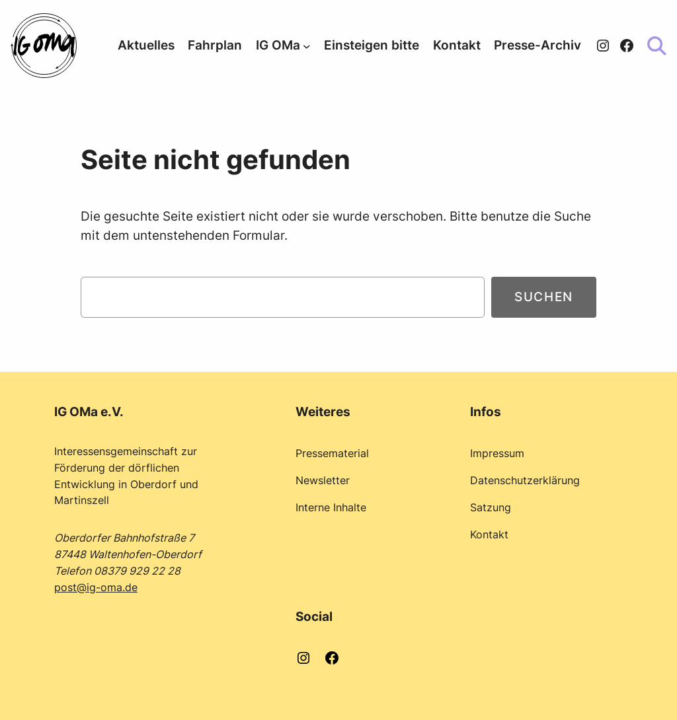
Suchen (543, 297)
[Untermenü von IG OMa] (307, 46)
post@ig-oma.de (96, 587)
